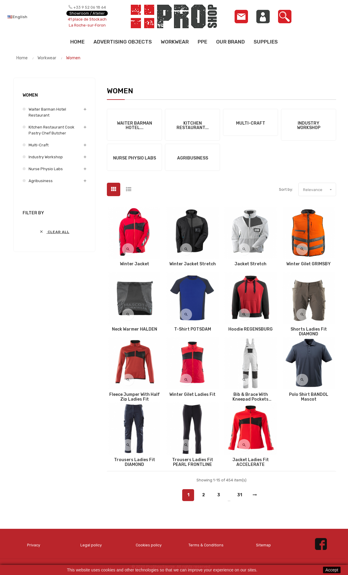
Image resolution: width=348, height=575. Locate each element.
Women (30, 95)
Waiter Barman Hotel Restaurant (47, 112)
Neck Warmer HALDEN (134, 329)
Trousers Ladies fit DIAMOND (134, 462)
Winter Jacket (134, 264)
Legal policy (91, 545)
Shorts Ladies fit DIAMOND (309, 332)
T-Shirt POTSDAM (192, 329)
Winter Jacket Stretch (192, 264)
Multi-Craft (39, 145)
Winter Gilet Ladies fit (192, 394)
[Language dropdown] (29, 16)
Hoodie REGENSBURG (250, 329)
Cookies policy (148, 545)
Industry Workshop (46, 157)
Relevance (319, 189)
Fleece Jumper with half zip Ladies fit (134, 397)
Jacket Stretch (250, 264)
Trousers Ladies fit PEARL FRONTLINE (192, 462)
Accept (331, 570)
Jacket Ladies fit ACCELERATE (250, 462)
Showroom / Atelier (87, 13)
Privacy (33, 545)
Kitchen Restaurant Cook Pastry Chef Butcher (51, 130)
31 (239, 494)
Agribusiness (41, 181)
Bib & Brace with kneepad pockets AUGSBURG (250, 397)
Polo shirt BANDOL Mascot (308, 397)
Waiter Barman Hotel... (134, 125)
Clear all (54, 232)
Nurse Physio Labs (46, 169)
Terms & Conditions (206, 545)
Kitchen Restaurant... (193, 125)
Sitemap (263, 545)
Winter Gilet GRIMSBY (308, 264)
